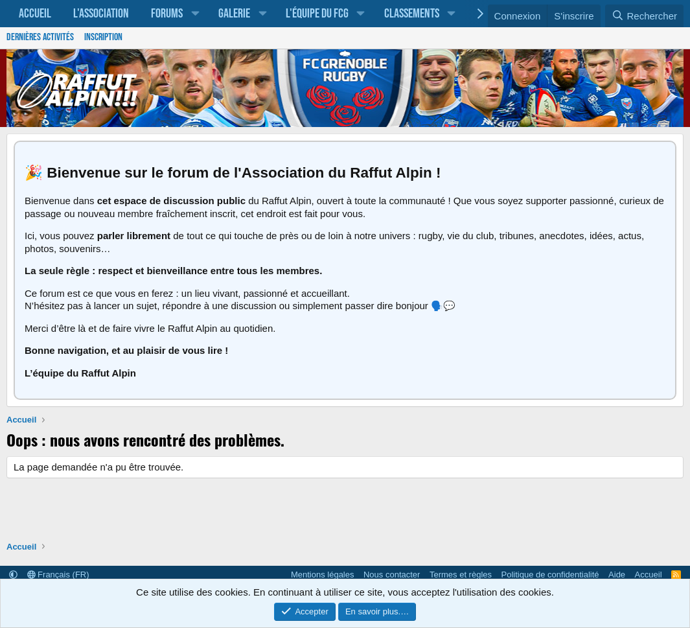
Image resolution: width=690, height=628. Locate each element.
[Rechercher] (644, 16)
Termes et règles (461, 574)
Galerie (234, 13)
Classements (411, 13)
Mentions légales (322, 574)
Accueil (35, 13)
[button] (195, 13)
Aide (616, 574)
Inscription (103, 37)
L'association (101, 13)
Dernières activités (40, 37)
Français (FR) (58, 574)
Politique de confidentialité (550, 574)
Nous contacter (391, 574)
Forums (167, 13)
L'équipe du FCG (317, 13)
